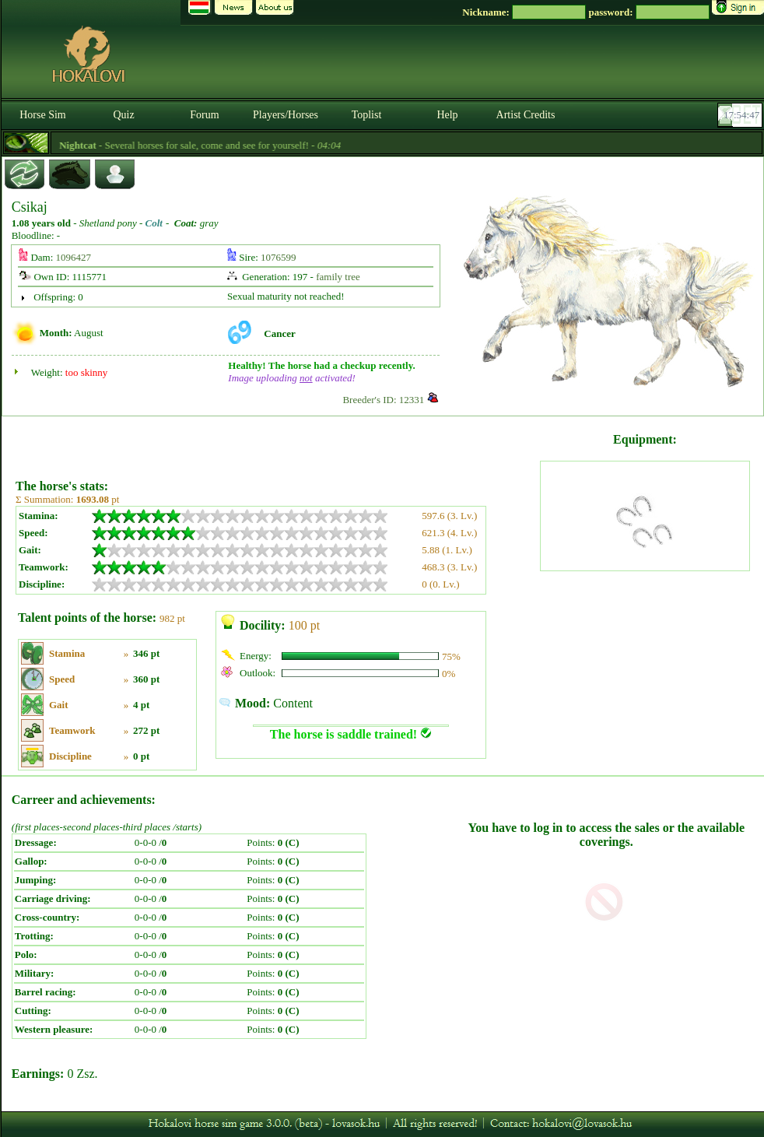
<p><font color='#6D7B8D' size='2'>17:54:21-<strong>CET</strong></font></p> (741, 115)
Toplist (367, 115)
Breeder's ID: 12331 (383, 399)
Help (446, 115)
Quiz (123, 115)
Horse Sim (42, 115)
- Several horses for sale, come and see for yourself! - (219, 145)
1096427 (74, 257)
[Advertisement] (276, 442)
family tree (338, 276)
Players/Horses (285, 115)
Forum (204, 115)
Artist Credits (525, 115)
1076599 (278, 257)
